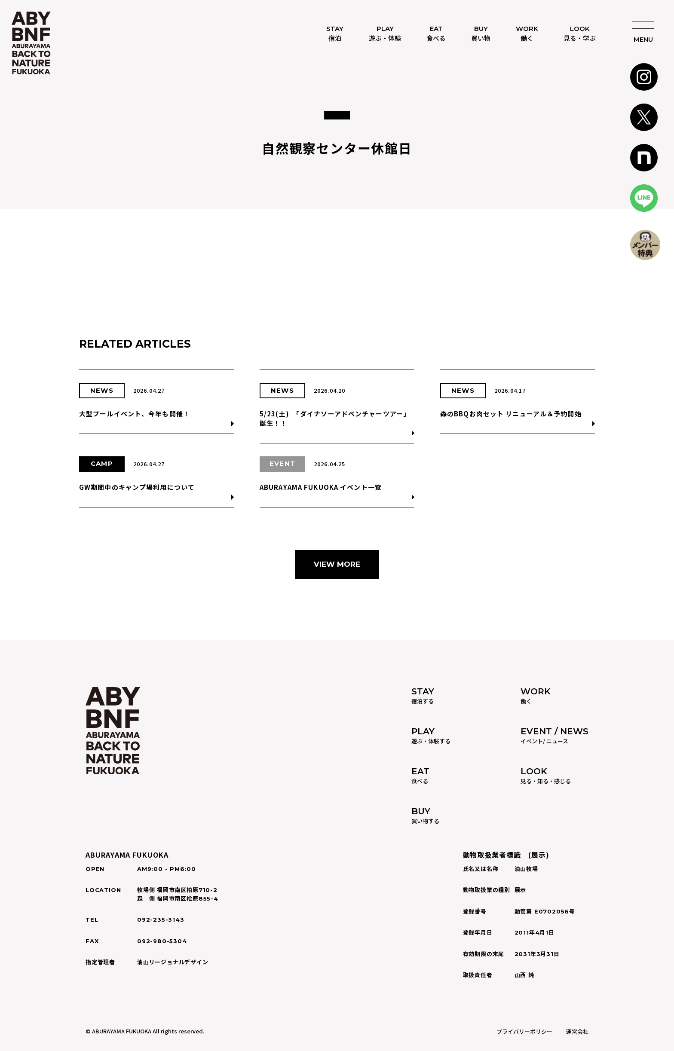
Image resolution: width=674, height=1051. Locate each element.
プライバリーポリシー (524, 1031)
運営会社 (577, 1031)
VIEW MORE (337, 564)
